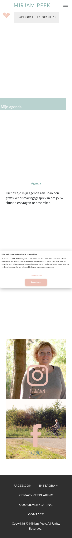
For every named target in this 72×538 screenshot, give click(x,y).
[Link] (23, 485)
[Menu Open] (65, 5)
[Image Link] (36, 369)
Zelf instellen (36, 275)
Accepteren (36, 282)
